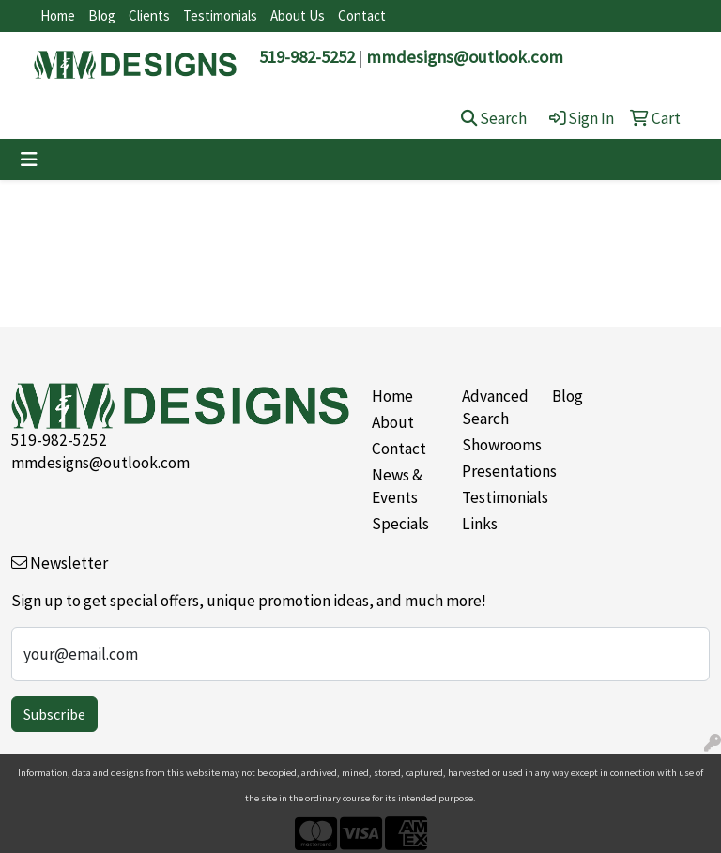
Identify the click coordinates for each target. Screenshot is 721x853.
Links (480, 523)
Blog (101, 15)
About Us (297, 15)
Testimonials (220, 15)
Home (57, 15)
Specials (400, 523)
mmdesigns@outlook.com (464, 57)
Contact (362, 15)
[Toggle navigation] (29, 159)
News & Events (397, 486)
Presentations (495, 471)
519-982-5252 (307, 57)
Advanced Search (495, 407)
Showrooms (495, 444)
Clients (149, 15)
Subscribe (54, 714)
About (393, 422)
